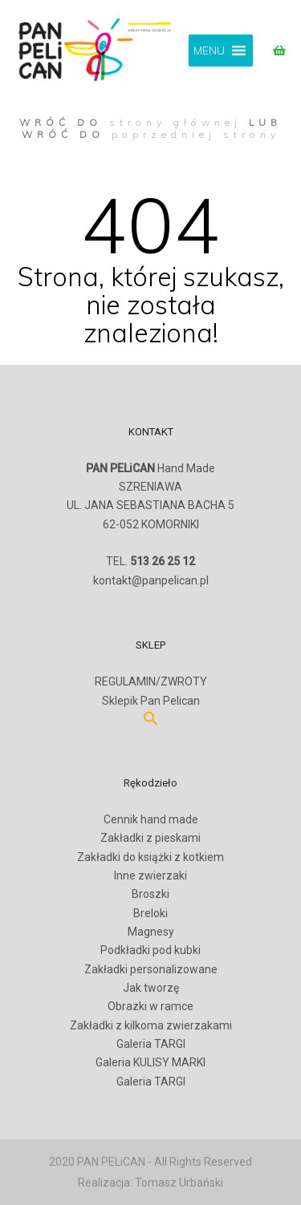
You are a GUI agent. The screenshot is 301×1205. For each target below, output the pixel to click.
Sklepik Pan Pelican (151, 700)
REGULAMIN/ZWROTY (151, 681)
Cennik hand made (151, 819)
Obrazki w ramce (150, 1006)
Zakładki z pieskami (150, 837)
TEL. (150, 561)
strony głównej (175, 122)
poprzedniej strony (196, 134)
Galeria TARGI (150, 1043)
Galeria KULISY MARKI (150, 1062)
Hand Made (150, 468)
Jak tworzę (151, 987)
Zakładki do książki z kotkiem (150, 857)
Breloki (150, 913)
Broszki (150, 894)
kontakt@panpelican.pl (151, 580)
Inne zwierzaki (150, 875)
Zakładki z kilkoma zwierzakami (151, 1025)
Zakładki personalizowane (151, 969)
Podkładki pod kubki (150, 950)
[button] (209, 50)
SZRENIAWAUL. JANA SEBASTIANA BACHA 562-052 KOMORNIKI (150, 514)
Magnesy (151, 931)
